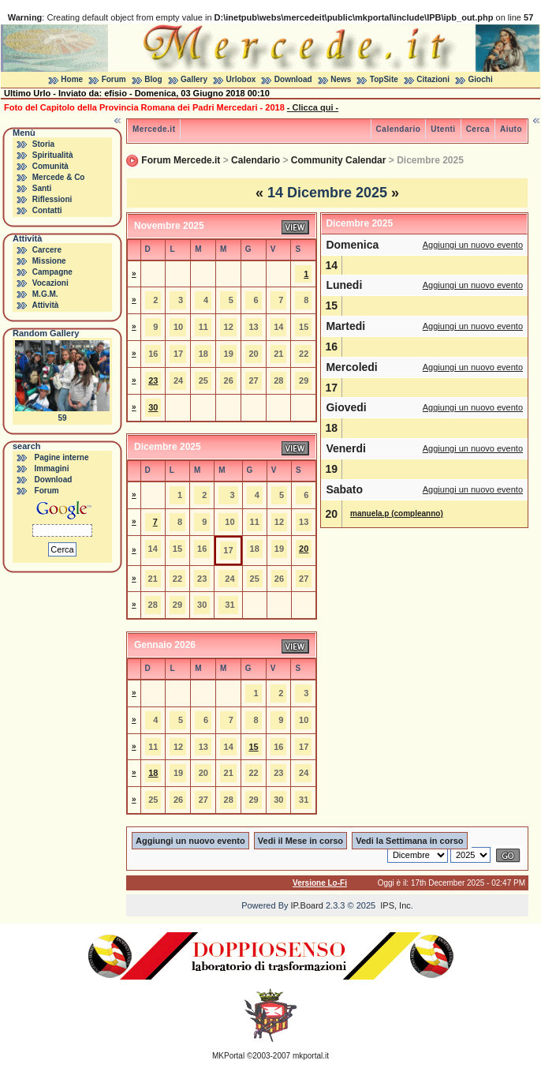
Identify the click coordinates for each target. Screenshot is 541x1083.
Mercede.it (153, 129)
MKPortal (228, 1055)
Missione (49, 261)
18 (153, 773)
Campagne (52, 272)
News (340, 79)
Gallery (194, 79)
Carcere (47, 249)
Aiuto (511, 129)
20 (303, 548)
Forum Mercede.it (180, 160)
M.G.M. (45, 294)
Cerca (478, 129)
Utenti (443, 129)
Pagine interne (62, 457)
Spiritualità (52, 155)
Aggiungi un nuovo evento (473, 244)
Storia (43, 144)
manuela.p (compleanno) (396, 513)
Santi (41, 188)
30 (153, 407)
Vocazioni (50, 283)
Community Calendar (338, 160)
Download (293, 79)
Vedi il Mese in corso (300, 840)
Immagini (52, 468)
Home (72, 79)
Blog (153, 79)
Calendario (398, 129)
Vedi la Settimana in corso (409, 840)
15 (253, 746)
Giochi (480, 79)
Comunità (50, 166)
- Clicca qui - (312, 107)
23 (153, 380)
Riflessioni (52, 199)
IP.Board (307, 905)
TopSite (384, 79)
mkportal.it (311, 1055)
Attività (45, 305)
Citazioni (433, 79)
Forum (114, 79)
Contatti (47, 210)
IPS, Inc (395, 905)
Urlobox (241, 79)
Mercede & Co (58, 177)
